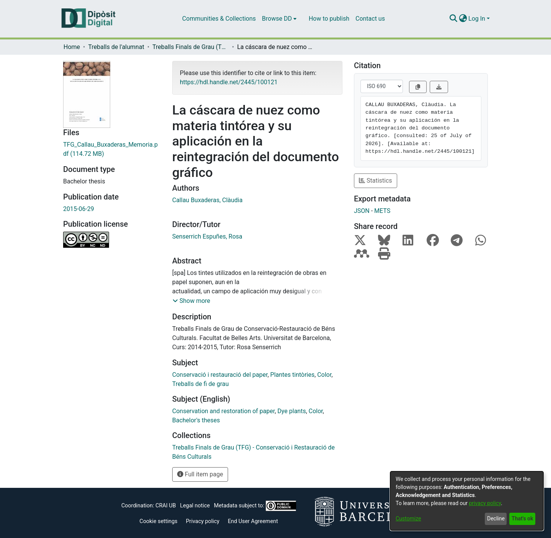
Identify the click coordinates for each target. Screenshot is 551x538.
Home (72, 47)
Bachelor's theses (196, 420)
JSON (362, 210)
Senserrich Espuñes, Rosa (207, 236)
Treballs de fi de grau (200, 384)
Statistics (375, 180)
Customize (408, 518)
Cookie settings (159, 521)
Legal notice (195, 505)
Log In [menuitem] (476, 18)
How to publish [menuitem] (329, 18)
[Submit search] (453, 18)
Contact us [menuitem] (370, 18)
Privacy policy (203, 521)
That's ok (522, 518)
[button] (191, 301)
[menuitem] (279, 18)
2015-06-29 (78, 209)
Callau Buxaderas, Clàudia (207, 200)
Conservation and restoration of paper (223, 411)
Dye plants (291, 411)
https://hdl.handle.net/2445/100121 (228, 82)
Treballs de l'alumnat (116, 47)
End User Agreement (253, 521)
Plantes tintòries (292, 374)
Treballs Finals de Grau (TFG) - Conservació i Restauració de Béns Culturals (190, 47)
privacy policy (485, 503)
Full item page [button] (200, 474)
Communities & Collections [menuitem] (219, 18)
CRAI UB (165, 505)
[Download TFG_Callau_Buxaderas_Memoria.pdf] (112, 149)
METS (382, 210)
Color (324, 374)
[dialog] (466, 500)
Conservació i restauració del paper (219, 374)
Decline (496, 518)
